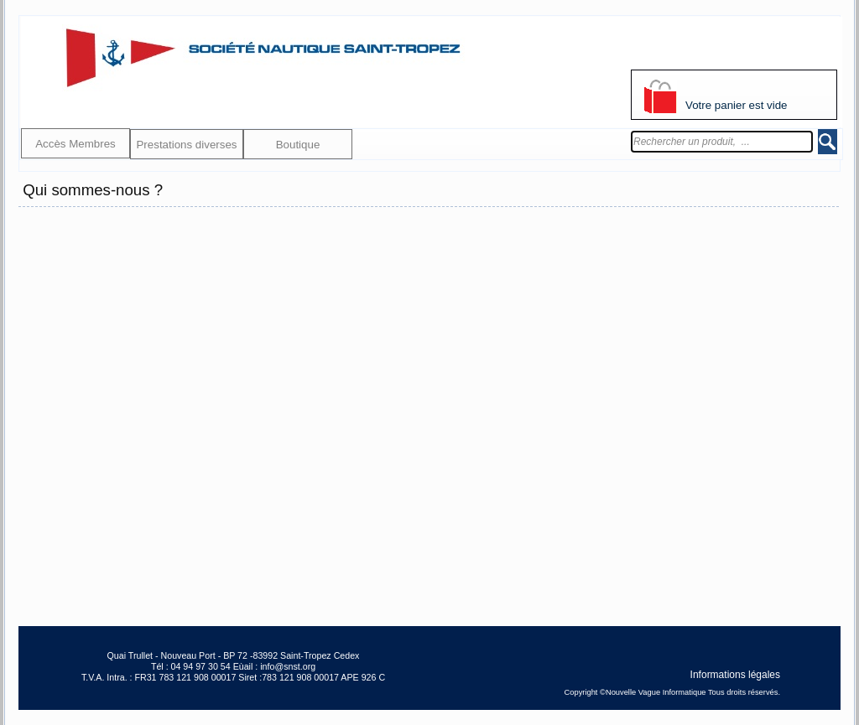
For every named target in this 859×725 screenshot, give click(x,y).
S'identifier (654, 51)
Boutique (298, 144)
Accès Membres (75, 143)
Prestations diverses (186, 144)
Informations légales (735, 674)
